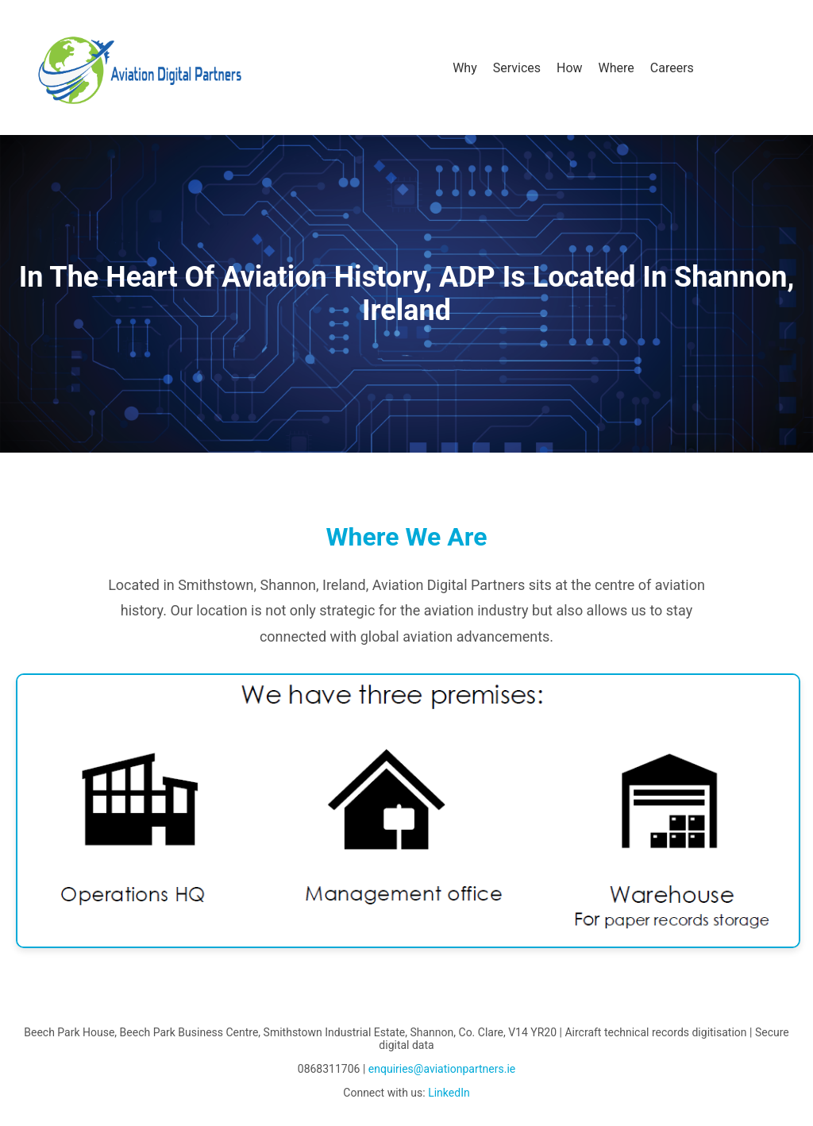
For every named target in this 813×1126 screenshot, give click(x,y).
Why (465, 67)
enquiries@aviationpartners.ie (441, 1068)
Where (616, 67)
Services (517, 67)
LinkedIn (449, 1092)
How (570, 67)
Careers (672, 67)
